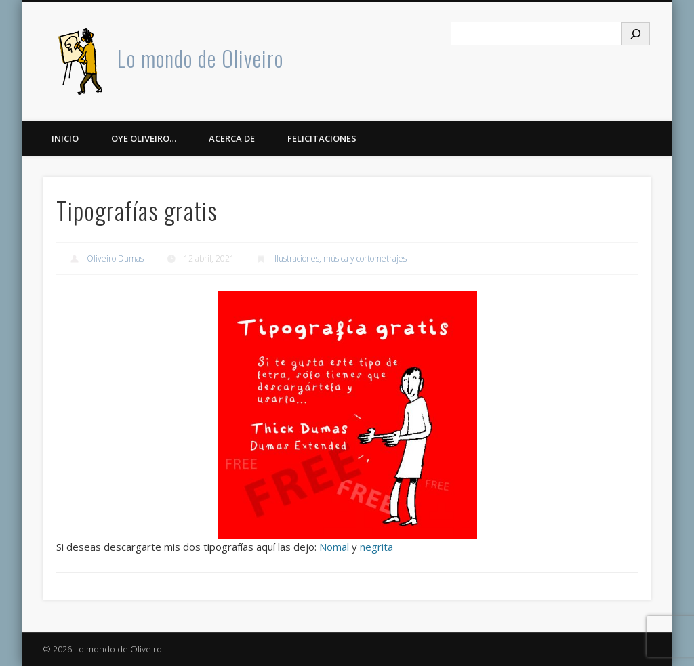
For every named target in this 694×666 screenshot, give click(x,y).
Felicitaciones (321, 138)
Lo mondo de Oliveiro (200, 58)
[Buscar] (635, 33)
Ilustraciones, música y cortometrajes (340, 258)
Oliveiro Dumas (115, 258)
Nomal (334, 547)
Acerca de (232, 138)
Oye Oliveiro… (143, 138)
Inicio (65, 138)
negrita (376, 547)
